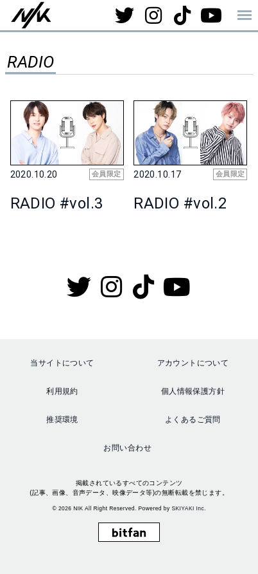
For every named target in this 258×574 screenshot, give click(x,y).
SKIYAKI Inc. (188, 508)
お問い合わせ (127, 447)
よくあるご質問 (193, 419)
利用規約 (62, 391)
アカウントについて (193, 362)
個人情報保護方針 (193, 391)
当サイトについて (62, 362)
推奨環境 (62, 419)
